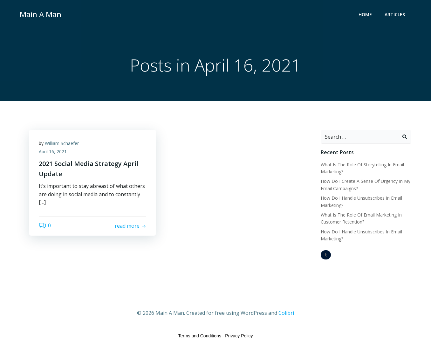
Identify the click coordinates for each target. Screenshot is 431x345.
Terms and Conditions (199, 335)
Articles (395, 14)
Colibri (286, 312)
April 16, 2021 (53, 151)
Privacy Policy (239, 335)
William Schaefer (62, 143)
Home (365, 14)
